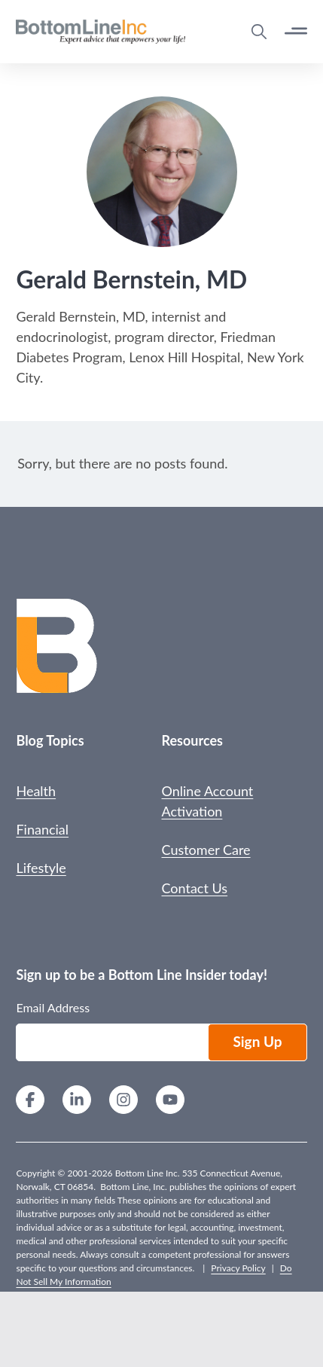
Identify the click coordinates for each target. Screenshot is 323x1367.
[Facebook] (30, 1101)
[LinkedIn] (76, 1101)
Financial (42, 829)
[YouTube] (170, 1101)
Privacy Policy (238, 1268)
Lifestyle (41, 867)
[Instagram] (123, 1101)
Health (36, 791)
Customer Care (206, 849)
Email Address (53, 1007)
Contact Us (195, 888)
